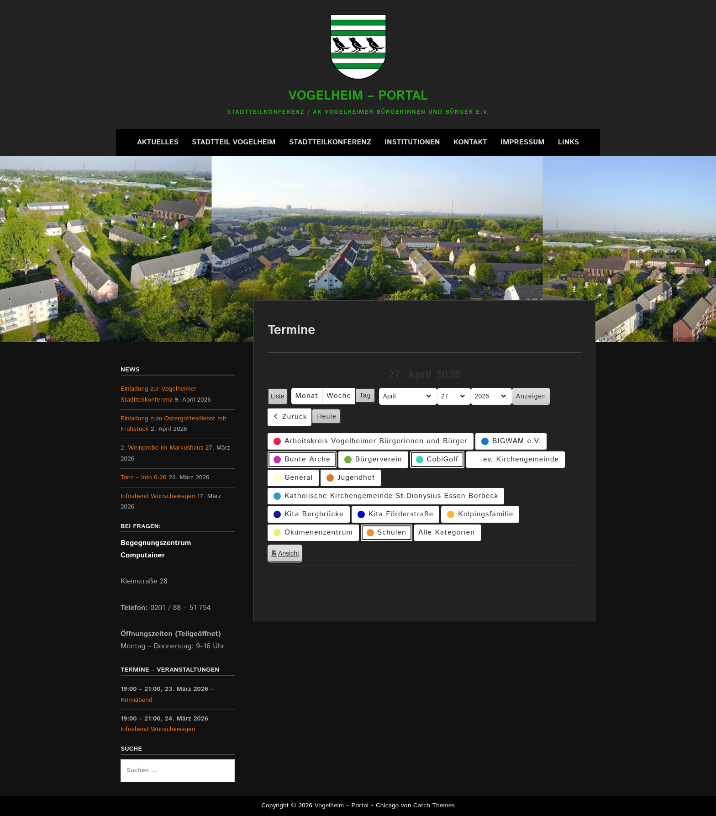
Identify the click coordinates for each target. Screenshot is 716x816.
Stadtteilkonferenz (330, 142)
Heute (327, 415)
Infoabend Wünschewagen (158, 496)
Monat (306, 396)
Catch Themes (434, 805)
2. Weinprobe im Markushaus (162, 447)
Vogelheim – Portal (358, 96)
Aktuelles (158, 142)
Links (568, 142)
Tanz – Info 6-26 (144, 477)
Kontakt (470, 142)
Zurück (289, 417)
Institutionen (412, 142)
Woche (338, 396)
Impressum (522, 142)
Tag (365, 395)
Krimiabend (137, 700)
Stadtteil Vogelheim (234, 142)
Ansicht (286, 555)
